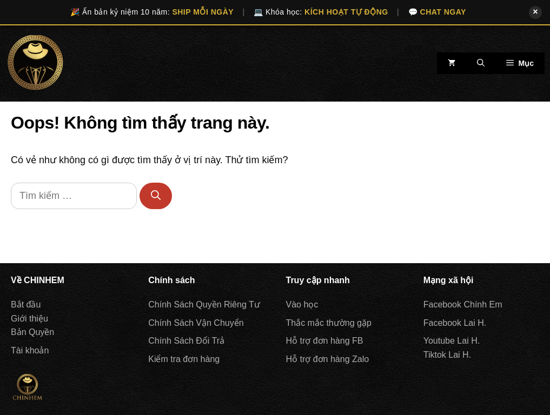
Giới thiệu (29, 318)
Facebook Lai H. (455, 322)
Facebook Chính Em (462, 304)
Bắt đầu (26, 304)
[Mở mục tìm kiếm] (480, 63)
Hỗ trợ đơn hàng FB (324, 340)
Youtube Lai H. (451, 340)
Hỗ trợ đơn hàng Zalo (327, 359)
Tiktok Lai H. (447, 354)
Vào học (302, 304)
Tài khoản (30, 350)
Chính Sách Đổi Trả (186, 340)
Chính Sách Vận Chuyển (195, 322)
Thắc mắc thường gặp (329, 322)
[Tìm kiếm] (156, 196)
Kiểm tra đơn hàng (184, 359)
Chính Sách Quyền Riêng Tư (204, 304)
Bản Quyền (32, 332)
